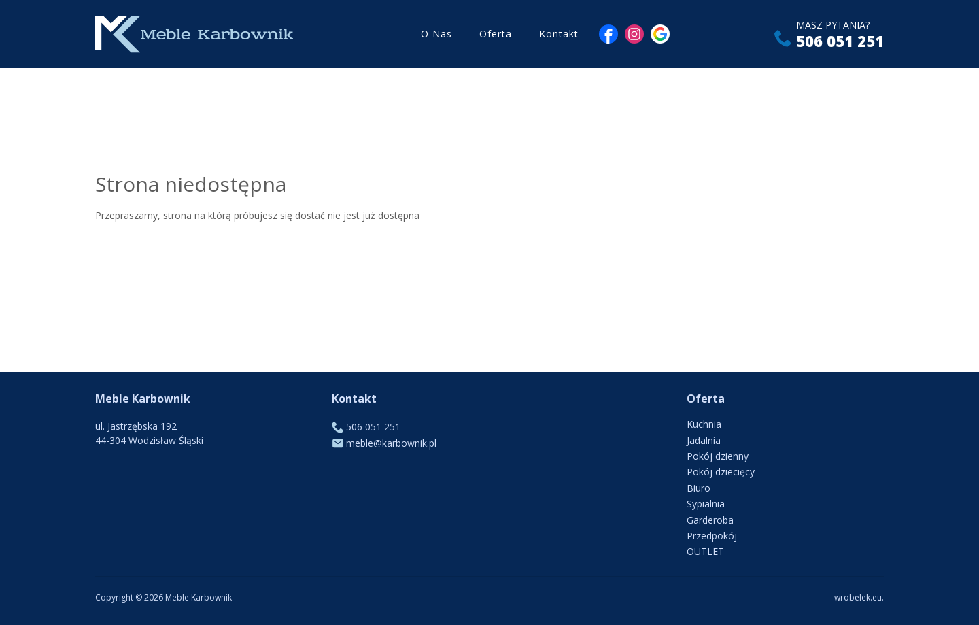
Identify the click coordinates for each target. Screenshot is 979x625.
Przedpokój (712, 535)
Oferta (495, 33)
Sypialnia (706, 504)
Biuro (698, 488)
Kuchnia (704, 424)
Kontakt (559, 33)
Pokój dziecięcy (721, 472)
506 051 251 (840, 41)
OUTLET (705, 551)
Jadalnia (704, 440)
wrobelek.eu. (859, 597)
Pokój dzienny (718, 456)
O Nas (436, 33)
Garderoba (710, 520)
